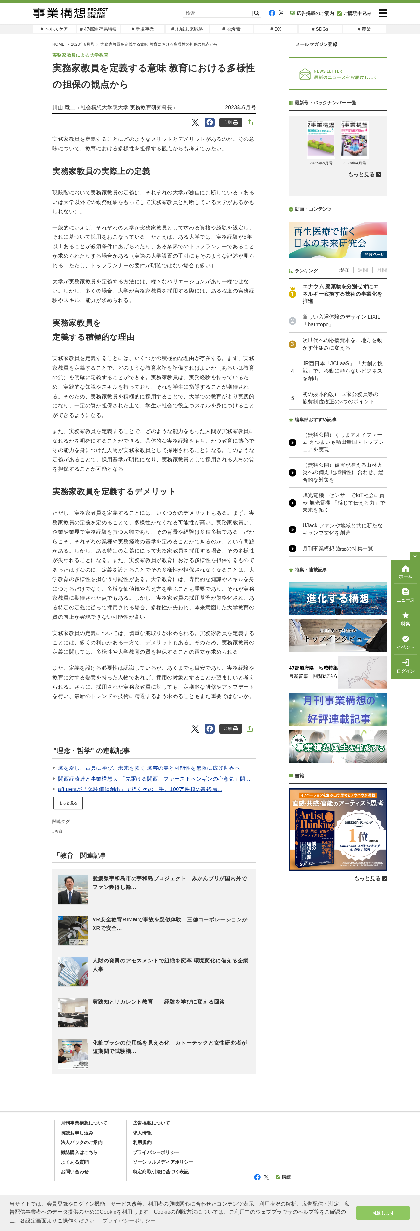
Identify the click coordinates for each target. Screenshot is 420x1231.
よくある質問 (75, 1162)
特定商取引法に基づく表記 (161, 1171)
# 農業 (364, 29)
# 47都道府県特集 (98, 29)
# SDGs (320, 29)
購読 (283, 1177)
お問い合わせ (75, 1171)
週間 (363, 444)
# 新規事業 (143, 29)
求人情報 (142, 1133)
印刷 (231, 122)
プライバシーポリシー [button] (129, 1220)
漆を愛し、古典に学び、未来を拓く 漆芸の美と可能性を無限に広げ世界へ (149, 768)
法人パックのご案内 (82, 1142)
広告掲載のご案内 (312, 13)
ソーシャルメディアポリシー (163, 1162)
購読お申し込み (77, 1133)
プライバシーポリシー (156, 1152)
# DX (276, 29)
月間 (382, 444)
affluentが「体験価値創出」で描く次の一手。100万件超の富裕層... (140, 789)
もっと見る (68, 803)
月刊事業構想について (84, 1123)
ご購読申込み (354, 13)
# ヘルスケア (54, 29)
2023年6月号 (240, 107)
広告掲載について (151, 1123)
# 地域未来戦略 (187, 29)
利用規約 (142, 1142)
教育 (59, 831)
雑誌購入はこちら (79, 1152)
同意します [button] (383, 1213)
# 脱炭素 (231, 29)
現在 (344, 444)
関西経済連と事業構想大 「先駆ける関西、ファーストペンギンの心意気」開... (154, 779)
